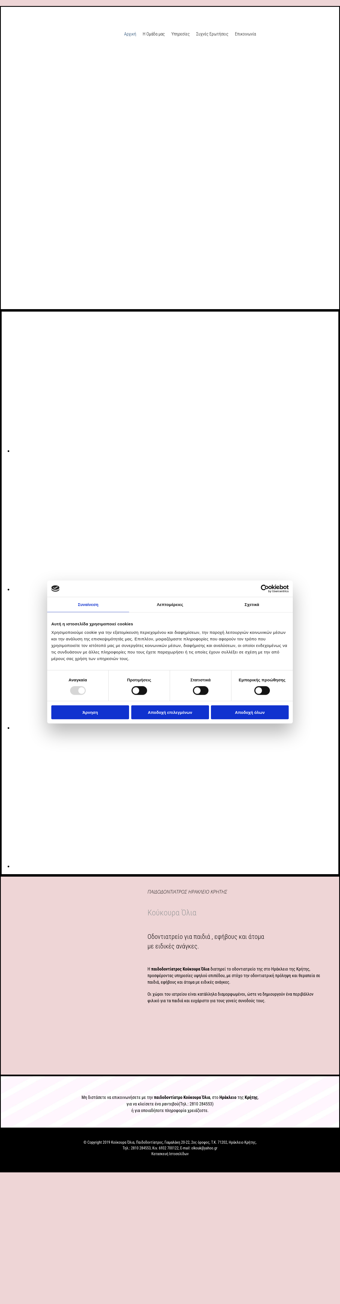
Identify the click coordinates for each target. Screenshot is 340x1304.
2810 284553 (201, 1104)
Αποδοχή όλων (250, 712)
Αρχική (130, 34)
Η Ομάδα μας (154, 34)
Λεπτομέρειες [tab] (170, 604)
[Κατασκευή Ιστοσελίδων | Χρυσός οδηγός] (8, 1164)
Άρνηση (90, 712)
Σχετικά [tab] (251, 604)
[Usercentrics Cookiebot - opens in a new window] (265, 588)
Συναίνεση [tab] (88, 604)
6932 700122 (168, 1148)
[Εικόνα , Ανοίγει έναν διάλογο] (176, 451)
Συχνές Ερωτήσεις (212, 34)
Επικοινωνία (245, 34)
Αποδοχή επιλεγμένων (170, 712)
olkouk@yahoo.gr (204, 1148)
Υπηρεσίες (180, 34)
